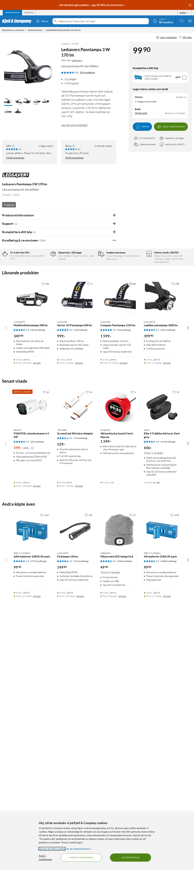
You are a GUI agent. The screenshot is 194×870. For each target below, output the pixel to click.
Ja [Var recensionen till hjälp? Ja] (104, 361)
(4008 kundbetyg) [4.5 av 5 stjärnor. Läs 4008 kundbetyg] (168, 812)
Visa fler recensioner (59, 473)
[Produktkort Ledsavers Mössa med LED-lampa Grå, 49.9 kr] (118, 781)
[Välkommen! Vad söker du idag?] (102, 21)
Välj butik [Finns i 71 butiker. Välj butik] (79, 736)
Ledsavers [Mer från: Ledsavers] (77, 60)
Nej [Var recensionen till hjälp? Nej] (111, 361)
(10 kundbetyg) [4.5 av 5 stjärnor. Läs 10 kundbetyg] (80, 580)
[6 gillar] (89, 534)
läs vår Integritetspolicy (78, 848)
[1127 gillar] (44, 766)
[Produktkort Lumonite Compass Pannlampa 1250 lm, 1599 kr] (118, 549)
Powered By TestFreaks (101, 463)
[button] (8, 101)
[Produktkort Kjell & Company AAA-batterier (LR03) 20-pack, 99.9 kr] (32, 781)
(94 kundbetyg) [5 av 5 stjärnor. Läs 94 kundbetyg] (124, 580)
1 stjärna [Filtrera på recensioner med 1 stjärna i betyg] (42, 287)
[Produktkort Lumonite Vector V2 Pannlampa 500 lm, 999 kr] (75, 549)
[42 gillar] (46, 643)
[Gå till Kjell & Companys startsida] (18, 21)
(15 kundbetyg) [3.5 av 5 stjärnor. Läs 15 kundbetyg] (80, 688)
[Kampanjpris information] (32, 698)
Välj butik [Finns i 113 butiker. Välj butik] (37, 736)
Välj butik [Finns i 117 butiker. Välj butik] (167, 613)
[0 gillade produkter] (182, 21)
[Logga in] (163, 21)
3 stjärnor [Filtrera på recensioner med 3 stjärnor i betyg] (42, 276)
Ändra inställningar (45, 857)
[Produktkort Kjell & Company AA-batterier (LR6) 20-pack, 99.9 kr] (162, 781)
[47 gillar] (133, 766)
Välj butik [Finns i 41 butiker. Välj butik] (79, 613)
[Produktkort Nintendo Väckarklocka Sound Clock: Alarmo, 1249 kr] (118, 658)
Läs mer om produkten (74, 125)
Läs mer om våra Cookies (52, 848)
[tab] (12, 12)
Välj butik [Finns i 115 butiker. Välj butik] (37, 613)
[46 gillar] (133, 534)
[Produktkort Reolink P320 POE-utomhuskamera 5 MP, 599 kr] (32, 658)
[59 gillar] (176, 643)
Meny (42, 21)
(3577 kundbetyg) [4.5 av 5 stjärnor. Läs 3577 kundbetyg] (38, 812)
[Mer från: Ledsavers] (15, 177)
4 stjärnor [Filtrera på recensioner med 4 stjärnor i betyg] (42, 271)
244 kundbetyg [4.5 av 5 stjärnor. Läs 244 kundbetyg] (87, 72)
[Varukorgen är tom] (190, 21)
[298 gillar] (175, 534)
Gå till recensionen (15, 157)
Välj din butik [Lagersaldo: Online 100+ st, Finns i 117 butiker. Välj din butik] (141, 113)
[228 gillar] (45, 534)
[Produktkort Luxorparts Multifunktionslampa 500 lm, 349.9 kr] (32, 549)
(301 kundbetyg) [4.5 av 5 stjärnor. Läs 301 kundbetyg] (37, 580)
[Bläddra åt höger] (188, 578)
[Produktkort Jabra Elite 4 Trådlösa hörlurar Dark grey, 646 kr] (162, 658)
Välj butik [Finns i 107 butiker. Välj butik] (123, 613)
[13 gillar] (89, 643)
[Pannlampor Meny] (44, 30)
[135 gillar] (88, 766)
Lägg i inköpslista (166, 37)
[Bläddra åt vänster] (6, 578)
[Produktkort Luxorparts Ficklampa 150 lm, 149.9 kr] (75, 781)
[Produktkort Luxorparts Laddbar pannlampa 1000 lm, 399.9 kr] (162, 549)
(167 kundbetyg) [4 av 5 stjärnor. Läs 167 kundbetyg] (167, 692)
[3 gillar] (133, 643)
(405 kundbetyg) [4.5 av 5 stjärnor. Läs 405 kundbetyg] (167, 580)
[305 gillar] (185, 37)
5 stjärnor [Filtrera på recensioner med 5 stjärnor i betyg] (42, 265)
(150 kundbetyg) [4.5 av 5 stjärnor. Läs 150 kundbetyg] (124, 812)
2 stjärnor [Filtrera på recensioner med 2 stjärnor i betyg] (42, 281)
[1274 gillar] (174, 766)
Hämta (142, 127)
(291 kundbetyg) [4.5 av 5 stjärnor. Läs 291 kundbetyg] (81, 812)
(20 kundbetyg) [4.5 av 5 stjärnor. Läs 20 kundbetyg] (37, 692)
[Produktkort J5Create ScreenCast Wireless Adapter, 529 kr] (75, 658)
